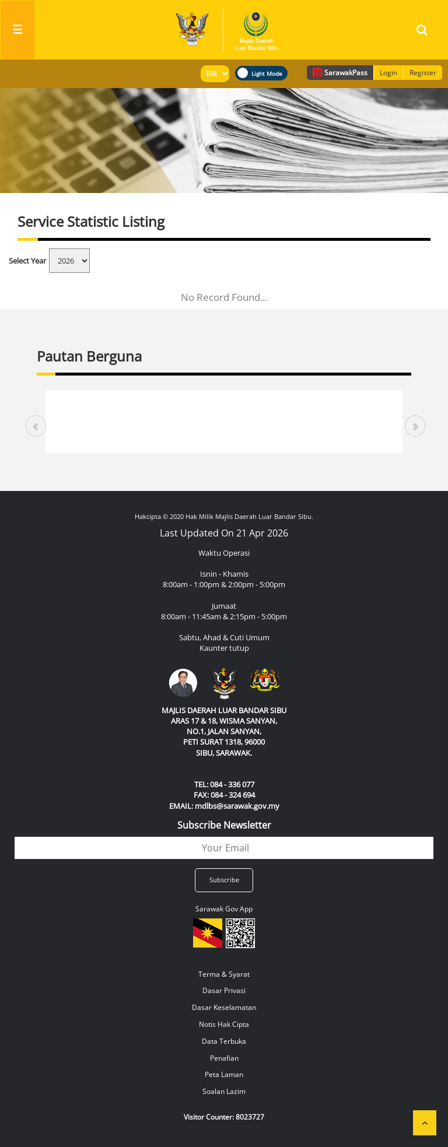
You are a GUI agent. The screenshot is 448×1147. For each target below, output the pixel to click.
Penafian (224, 1058)
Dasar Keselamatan (224, 1007)
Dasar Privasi (224, 990)
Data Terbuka (224, 1041)
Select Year (27, 260)
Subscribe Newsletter (224, 825)
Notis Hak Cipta (224, 1024)
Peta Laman (224, 1074)
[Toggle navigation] (17, 30)
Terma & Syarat (224, 974)
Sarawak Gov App (224, 909)
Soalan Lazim (224, 1091)
